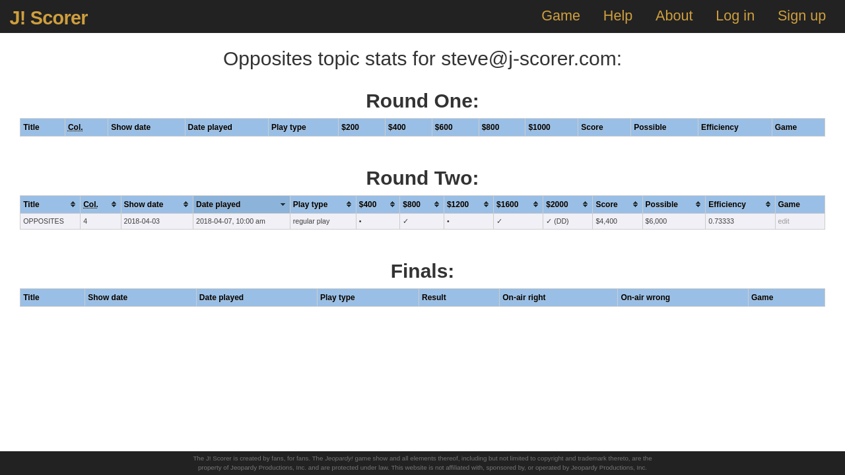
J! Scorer (48, 17)
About (674, 15)
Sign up (802, 15)
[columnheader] (50, 204)
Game (560, 15)
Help (617, 15)
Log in (735, 15)
